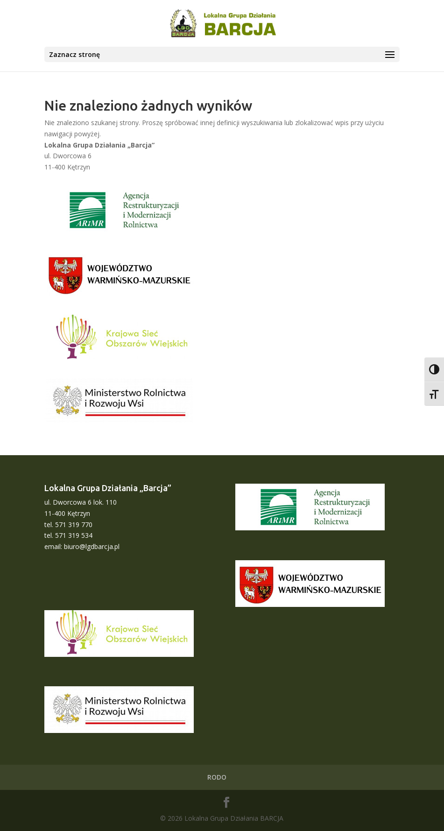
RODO (216, 777)
